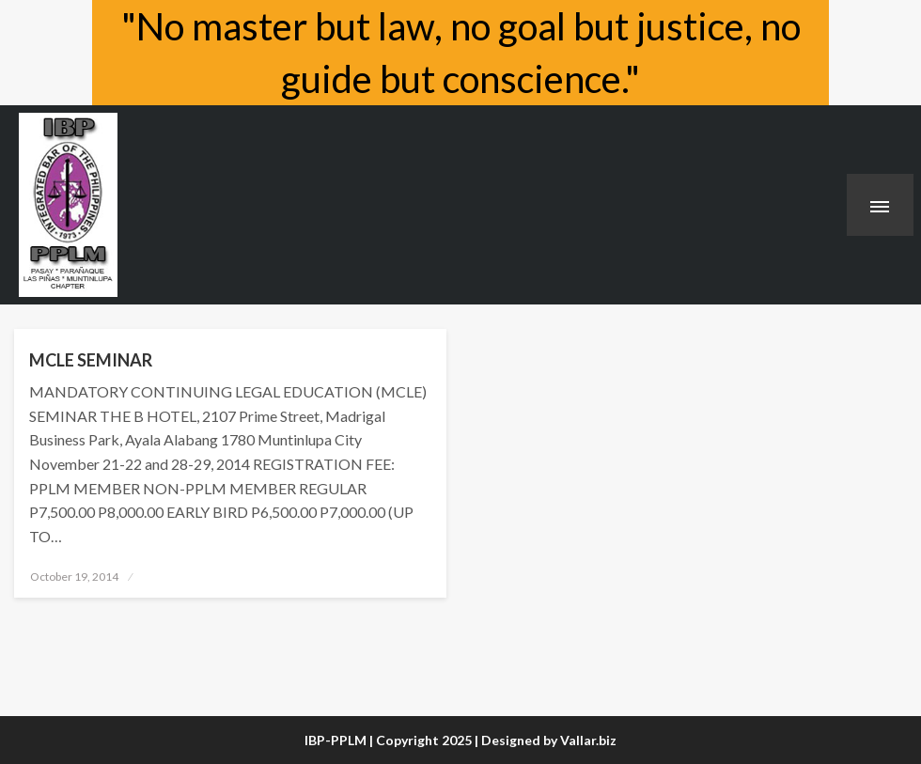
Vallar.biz (588, 740)
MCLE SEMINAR (90, 360)
